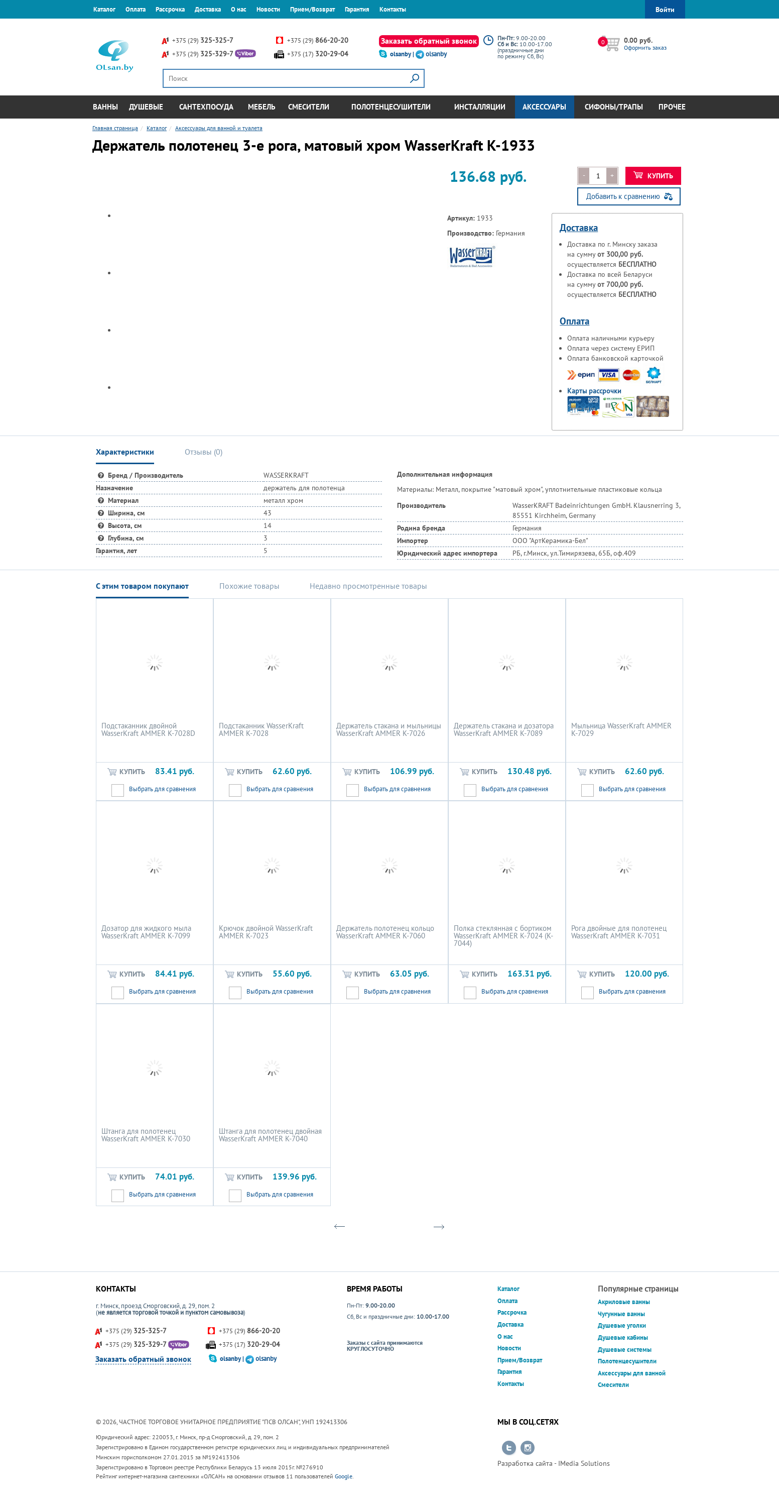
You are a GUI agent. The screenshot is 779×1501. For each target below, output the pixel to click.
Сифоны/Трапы (614, 107)
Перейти (508, 1448)
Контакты (392, 9)
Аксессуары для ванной (632, 1373)
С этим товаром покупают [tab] (142, 586)
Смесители (308, 107)
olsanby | (403, 54)
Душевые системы (625, 1349)
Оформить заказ (645, 47)
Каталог (104, 9)
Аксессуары (544, 107)
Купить (653, 176)
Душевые (146, 107)
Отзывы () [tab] (203, 452)
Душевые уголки (622, 1325)
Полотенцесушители (391, 107)
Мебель (262, 107)
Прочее (672, 107)
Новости (268, 9)
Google (343, 1476)
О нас (238, 9)
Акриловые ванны (624, 1302)
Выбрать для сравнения (162, 789)
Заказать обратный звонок (429, 41)
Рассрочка (170, 9)
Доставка (208, 9)
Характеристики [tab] (125, 452)
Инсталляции (479, 107)
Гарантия (357, 9)
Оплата (135, 9)
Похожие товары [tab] (249, 586)
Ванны (105, 107)
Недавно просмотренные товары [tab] (368, 586)
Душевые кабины (623, 1337)
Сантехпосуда (206, 107)
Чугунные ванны (621, 1314)
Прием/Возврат (312, 9)
